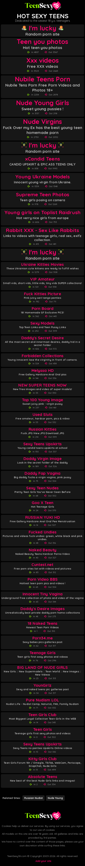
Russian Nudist (33, 798)
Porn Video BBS (42, 579)
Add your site (43, 861)
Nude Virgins (42, 121)
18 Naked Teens (43, 623)
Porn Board (43, 308)
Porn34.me (42, 638)
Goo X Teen (42, 502)
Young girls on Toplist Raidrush (42, 212)
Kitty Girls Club (42, 758)
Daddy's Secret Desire (42, 338)
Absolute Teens (42, 776)
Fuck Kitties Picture (42, 293)
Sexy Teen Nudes (42, 488)
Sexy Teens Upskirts (42, 444)
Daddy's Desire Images (42, 608)
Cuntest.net (42, 564)
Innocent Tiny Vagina (42, 594)
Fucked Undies (43, 532)
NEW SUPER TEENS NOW (42, 385)
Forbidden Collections (43, 355)
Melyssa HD (42, 370)
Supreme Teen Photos (42, 194)
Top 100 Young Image (42, 400)
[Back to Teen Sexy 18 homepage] (42, 815)
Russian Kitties (42, 429)
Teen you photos (42, 41)
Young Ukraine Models (42, 176)
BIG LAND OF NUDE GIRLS (42, 667)
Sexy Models (42, 323)
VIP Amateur (42, 279)
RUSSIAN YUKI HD (42, 517)
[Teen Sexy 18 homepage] (42, 5)
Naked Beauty (42, 550)
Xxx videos (42, 60)
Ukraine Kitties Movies (42, 264)
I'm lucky (42, 28)
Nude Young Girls (42, 102)
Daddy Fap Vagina (42, 473)
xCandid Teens (42, 159)
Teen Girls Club (42, 714)
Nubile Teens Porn (42, 79)
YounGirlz (43, 685)
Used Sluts (42, 414)
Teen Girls (42, 729)
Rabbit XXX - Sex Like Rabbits (42, 230)
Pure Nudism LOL (42, 700)
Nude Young (55, 798)
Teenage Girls (42, 652)
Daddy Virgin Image (42, 458)
